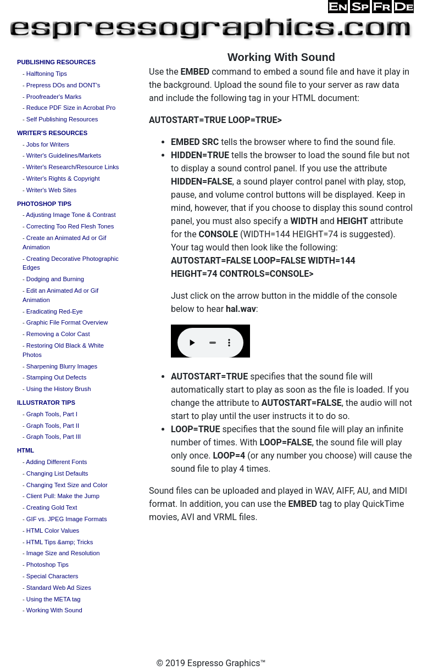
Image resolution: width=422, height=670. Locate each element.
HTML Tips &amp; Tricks (59, 542)
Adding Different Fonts (56, 462)
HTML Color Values (52, 530)
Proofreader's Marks (53, 96)
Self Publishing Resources (62, 119)
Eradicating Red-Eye (54, 311)
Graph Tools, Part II (52, 425)
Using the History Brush (58, 389)
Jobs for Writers (47, 144)
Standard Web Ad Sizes (58, 587)
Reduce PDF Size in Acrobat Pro (70, 107)
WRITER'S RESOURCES (52, 133)
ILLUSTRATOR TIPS (46, 402)
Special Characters (52, 576)
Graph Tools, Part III (53, 436)
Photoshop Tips (47, 564)
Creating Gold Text (51, 507)
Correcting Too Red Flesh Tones (70, 226)
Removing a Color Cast (58, 334)
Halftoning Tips (46, 73)
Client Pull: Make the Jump (62, 496)
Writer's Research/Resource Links (72, 167)
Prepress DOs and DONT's (63, 85)
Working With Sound (54, 610)
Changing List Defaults (57, 473)
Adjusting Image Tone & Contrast (70, 214)
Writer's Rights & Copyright (63, 178)
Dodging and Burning (55, 279)
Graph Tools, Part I (51, 414)
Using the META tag (53, 599)
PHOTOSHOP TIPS (44, 203)
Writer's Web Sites (51, 190)
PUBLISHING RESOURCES (56, 62)
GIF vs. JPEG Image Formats (66, 519)
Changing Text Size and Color (67, 485)
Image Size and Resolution (63, 553)
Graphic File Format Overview (67, 322)
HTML (25, 450)
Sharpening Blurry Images (61, 366)
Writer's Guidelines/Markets (63, 155)
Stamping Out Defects (56, 377)
